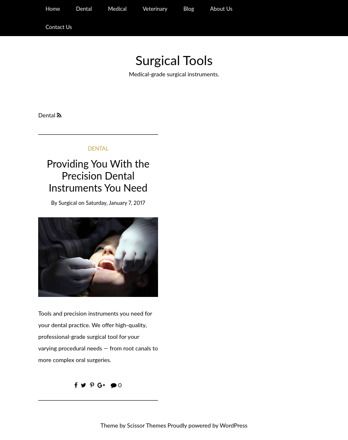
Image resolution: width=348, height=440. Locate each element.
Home (53, 8)
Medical (117, 8)
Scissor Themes (146, 425)
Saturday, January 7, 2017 (115, 202)
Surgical (67, 202)
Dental (84, 8)
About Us (221, 8)
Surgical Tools (173, 60)
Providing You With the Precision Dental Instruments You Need (98, 176)
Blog (188, 8)
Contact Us (59, 27)
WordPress (234, 425)
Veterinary (155, 8)
